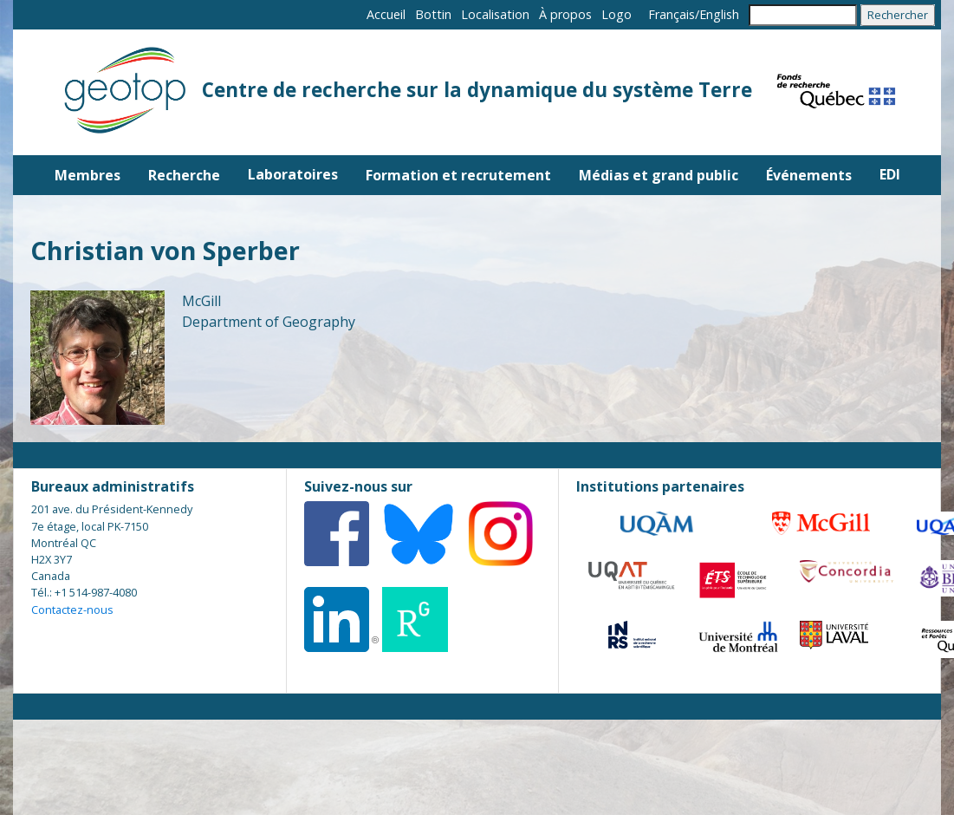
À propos (565, 14)
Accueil (386, 14)
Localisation (495, 14)
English (719, 14)
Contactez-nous (72, 609)
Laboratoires (293, 174)
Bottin (433, 14)
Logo (616, 14)
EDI (889, 174)
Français (671, 14)
